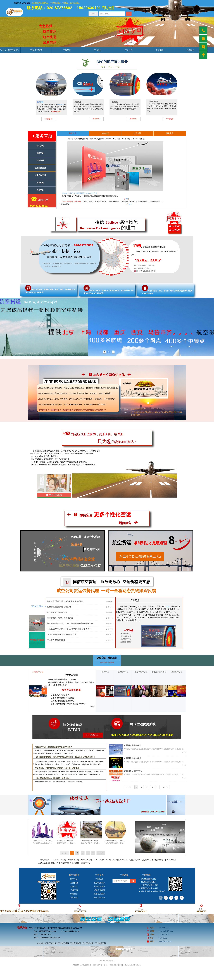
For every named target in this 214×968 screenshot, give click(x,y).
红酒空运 (137, 133)
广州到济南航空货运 (132, 745)
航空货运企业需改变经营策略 (59, 608)
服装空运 (169, 133)
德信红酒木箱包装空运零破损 (153, 891)
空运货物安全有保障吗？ (57, 613)
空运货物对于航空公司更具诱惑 (60, 619)
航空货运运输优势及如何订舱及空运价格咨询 (65, 602)
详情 (126, 199)
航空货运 (40, 102)
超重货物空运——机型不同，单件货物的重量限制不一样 (70, 625)
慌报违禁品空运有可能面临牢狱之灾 (62, 636)
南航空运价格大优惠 (149, 888)
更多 (130, 204)
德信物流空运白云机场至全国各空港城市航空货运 (79, 193)
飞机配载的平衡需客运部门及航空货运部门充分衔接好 (69, 630)
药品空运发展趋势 (148, 879)
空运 (168, 606)
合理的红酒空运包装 (149, 885)
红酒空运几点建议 (148, 882)
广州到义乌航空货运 (132, 758)
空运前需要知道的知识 (56, 641)
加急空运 (105, 133)
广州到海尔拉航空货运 (133, 771)
